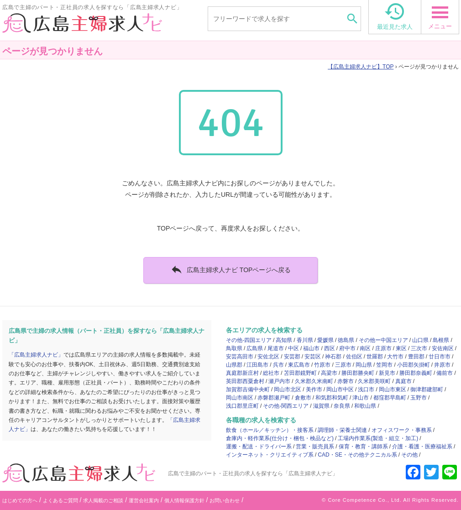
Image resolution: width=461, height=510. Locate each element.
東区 (401, 348)
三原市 (343, 365)
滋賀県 (321, 406)
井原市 (442, 365)
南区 (365, 348)
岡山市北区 (287, 389)
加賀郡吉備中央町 (248, 389)
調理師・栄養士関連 (342, 430)
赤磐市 (345, 381)
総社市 (271, 373)
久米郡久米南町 (314, 381)
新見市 (387, 373)
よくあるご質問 (60, 500)
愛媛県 (325, 340)
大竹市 (395, 356)
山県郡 (234, 365)
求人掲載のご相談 (103, 500)
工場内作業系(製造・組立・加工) (378, 438)
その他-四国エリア (249, 340)
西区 (329, 348)
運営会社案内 (144, 500)
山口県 (420, 340)
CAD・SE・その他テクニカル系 (357, 455)
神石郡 (333, 356)
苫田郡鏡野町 (300, 373)
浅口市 (366, 389)
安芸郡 (292, 356)
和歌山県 (365, 406)
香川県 (305, 340)
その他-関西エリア (286, 406)
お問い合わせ (225, 500)
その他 (409, 455)
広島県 (254, 348)
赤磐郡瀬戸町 (273, 397)
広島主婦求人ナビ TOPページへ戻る (230, 269)
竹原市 (322, 365)
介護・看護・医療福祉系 (422, 446)
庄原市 (383, 348)
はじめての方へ (19, 500)
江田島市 (257, 365)
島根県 (441, 340)
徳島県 (346, 340)
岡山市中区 (340, 389)
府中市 (347, 348)
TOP (360, 66)
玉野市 (418, 397)
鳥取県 (234, 348)
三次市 (419, 348)
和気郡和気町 (331, 397)
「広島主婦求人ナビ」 (36, 355)
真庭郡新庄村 (242, 373)
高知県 (284, 340)
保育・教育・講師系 (363, 446)
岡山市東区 (392, 389)
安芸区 (312, 356)
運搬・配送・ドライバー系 (259, 446)
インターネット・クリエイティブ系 (270, 455)
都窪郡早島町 (389, 397)
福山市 (311, 348)
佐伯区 (354, 356)
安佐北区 (268, 356)
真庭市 (403, 381)
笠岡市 (384, 365)
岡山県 (364, 365)
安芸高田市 (239, 356)
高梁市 (329, 373)
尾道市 (275, 348)
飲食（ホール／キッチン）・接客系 (270, 430)
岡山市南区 (239, 397)
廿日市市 (440, 356)
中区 (293, 348)
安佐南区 (443, 348)
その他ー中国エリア (383, 340)
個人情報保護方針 (184, 500)
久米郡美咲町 (374, 381)
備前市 (444, 373)
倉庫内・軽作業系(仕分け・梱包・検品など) (280, 438)
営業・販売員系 (315, 446)
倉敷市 (303, 397)
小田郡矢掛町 (413, 365)
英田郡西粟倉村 (245, 381)
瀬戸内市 (279, 381)
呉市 (278, 365)
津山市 (360, 397)
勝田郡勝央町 (357, 373)
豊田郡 (416, 356)
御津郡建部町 (426, 389)
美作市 (314, 389)
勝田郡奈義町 (415, 373)
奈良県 (342, 406)
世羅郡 (375, 356)
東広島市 (299, 365)
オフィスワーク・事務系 (402, 430)
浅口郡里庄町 (242, 406)
